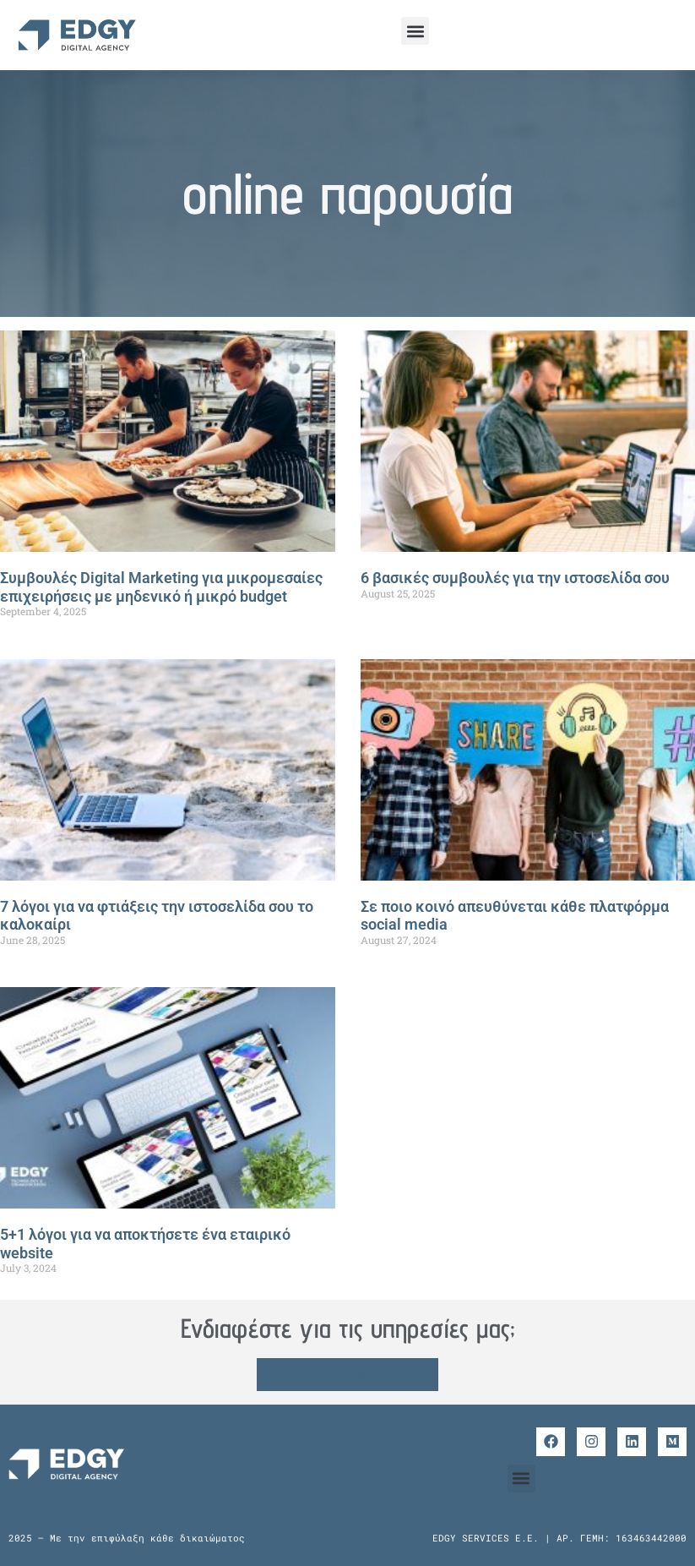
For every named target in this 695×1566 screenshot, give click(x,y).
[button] (415, 31)
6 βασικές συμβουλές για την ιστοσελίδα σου (515, 578)
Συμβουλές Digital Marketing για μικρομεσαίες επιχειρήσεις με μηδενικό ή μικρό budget (161, 587)
